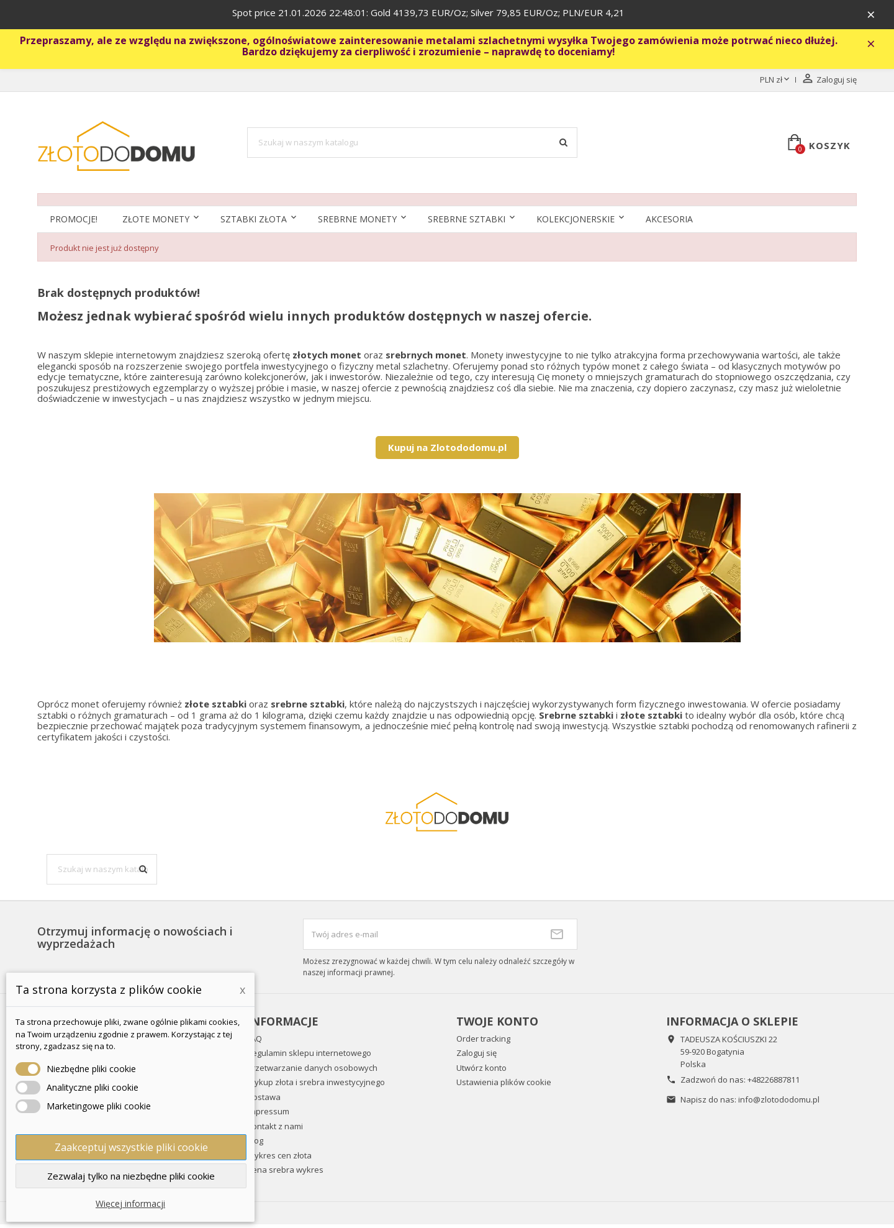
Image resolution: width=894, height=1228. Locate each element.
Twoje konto (497, 1024)
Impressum (268, 1115)
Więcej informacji (130, 1203)
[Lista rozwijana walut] (776, 83)
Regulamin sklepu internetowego (309, 1057)
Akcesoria (669, 223)
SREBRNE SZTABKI (466, 223)
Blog (255, 1144)
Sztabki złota (253, 223)
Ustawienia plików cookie (503, 1086)
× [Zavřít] (876, 15)
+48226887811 (773, 1083)
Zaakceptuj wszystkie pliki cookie (131, 1147)
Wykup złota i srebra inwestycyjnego (316, 1086)
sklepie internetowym (130, 358)
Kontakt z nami (275, 1129)
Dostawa (264, 1100)
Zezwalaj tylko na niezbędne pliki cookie (131, 1176)
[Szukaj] (412, 146)
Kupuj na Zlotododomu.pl (447, 451)
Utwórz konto (481, 1071)
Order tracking (483, 1042)
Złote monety (155, 223)
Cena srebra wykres (285, 1174)
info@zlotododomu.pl (779, 1103)
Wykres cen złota (279, 1159)
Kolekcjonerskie (575, 223)
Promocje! (73, 223)
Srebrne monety (357, 223)
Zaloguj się (476, 1057)
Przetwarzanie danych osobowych (312, 1071)
